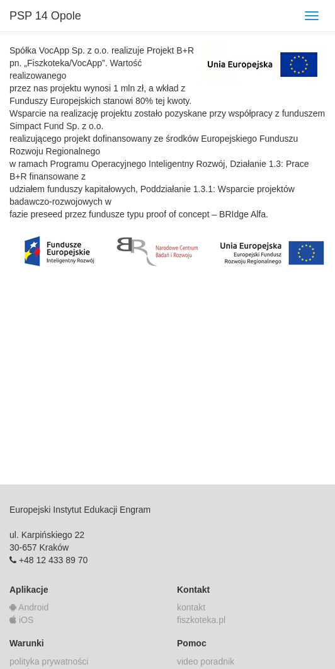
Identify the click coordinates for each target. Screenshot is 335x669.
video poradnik (205, 661)
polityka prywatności (48, 661)
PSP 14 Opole (45, 15)
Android (28, 607)
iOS (21, 620)
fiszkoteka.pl (201, 620)
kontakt (191, 607)
